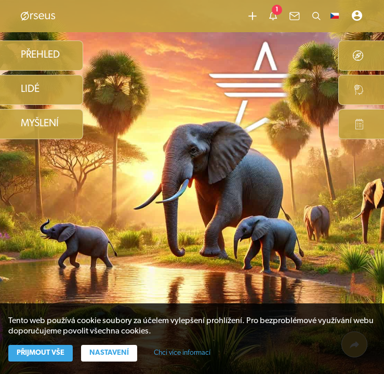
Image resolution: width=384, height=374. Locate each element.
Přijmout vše (40, 353)
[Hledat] (316, 16)
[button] (334, 16)
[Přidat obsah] (252, 16)
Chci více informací (182, 353)
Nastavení (109, 353)
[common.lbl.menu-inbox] (294, 16)
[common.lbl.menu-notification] (273, 16)
